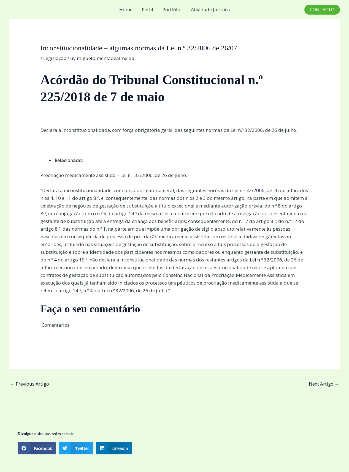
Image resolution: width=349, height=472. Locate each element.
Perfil (147, 9)
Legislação (54, 58)
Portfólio (172, 9)
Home (125, 9)
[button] (322, 10)
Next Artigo (324, 384)
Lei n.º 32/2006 (248, 190)
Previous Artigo (29, 384)
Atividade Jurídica (210, 9)
